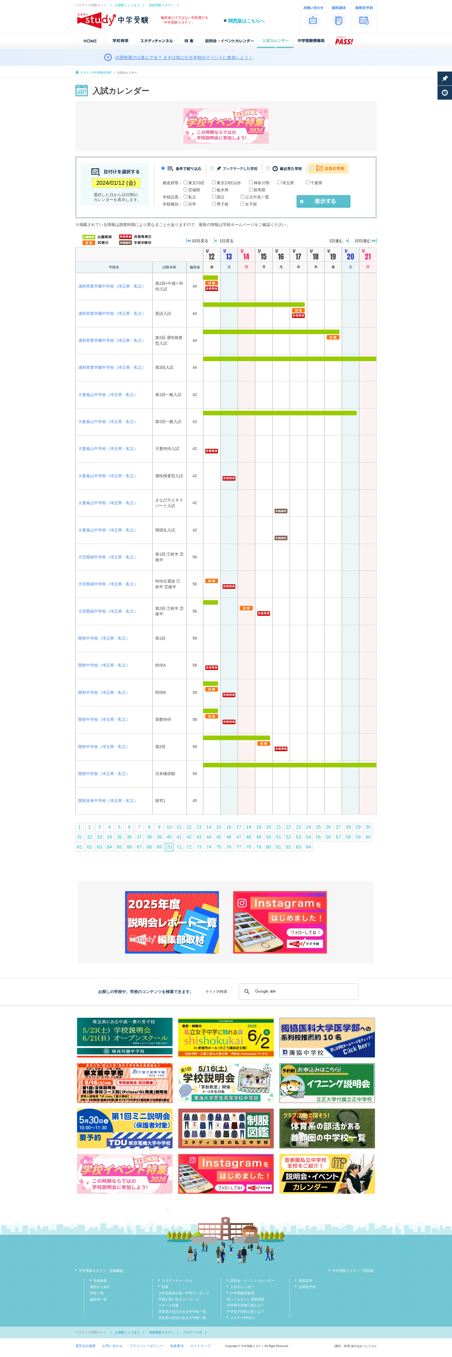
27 (338, 827)
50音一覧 (97, 1293)
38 (149, 837)
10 (169, 827)
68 (149, 847)
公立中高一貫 (257, 197)
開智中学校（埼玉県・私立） (104, 638)
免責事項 (177, 1346)
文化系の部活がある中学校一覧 (182, 1318)
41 (179, 837)
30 (368, 827)
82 (288, 847)
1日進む (336, 240)
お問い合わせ (112, 1346)
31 (79, 837)
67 (139, 847)
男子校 (223, 204)
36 (129, 837)
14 (209, 827)
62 (89, 847)
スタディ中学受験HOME (95, 72)
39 (159, 837)
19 (258, 827)
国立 (221, 197)
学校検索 (100, 1281)
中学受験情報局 (242, 1293)
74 (209, 847)
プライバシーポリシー (146, 1346)
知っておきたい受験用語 (245, 1299)
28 (348, 827)
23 (298, 827)
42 (189, 837)
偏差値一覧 (98, 1299)
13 (199, 827)
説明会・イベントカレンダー (252, 1281)
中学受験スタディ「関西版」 (354, 1271)
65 (119, 847)
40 (169, 837)
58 (348, 837)
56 (328, 837)
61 (79, 847)
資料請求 (305, 1281)
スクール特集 (168, 1305)
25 (318, 827)
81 (278, 847)
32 (89, 837)
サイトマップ (200, 1346)
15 (218, 827)
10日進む (362, 240)
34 (109, 837)
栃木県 (223, 190)
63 (99, 847)
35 (119, 837)
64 (109, 847)
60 (368, 837)
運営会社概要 (85, 1346)
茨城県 (194, 190)
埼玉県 (288, 183)
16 (228, 827)
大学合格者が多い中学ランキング (184, 1293)
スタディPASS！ (243, 1318)
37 (139, 837)
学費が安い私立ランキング (178, 1299)
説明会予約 (307, 1287)
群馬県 (260, 190)
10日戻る (200, 240)
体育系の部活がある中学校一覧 (182, 1312)
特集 (165, 1287)
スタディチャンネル (177, 1281)
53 (298, 837)
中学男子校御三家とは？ (245, 1305)
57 (338, 837)
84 (308, 847)
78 (248, 847)
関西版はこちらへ (246, 20)
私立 (192, 197)
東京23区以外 (229, 183)
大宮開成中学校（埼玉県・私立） (108, 557)
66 (129, 847)
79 (258, 847)
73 (199, 847)
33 (99, 837)
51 (278, 837)
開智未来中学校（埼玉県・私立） (108, 800)
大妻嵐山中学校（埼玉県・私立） (108, 394)
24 (308, 827)
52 (288, 837)
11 (179, 827)
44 (209, 837)
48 (248, 837)
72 (189, 847)
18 (248, 827)
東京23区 (196, 183)
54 (308, 837)
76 (228, 847)
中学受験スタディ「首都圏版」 (103, 1271)
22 (288, 827)
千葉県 (316, 183)
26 (328, 827)
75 (218, 847)
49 (258, 837)
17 (238, 827)
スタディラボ (192, 1332)
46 (228, 837)
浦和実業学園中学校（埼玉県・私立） (112, 286)
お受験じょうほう (127, 5)
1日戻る (227, 240)
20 (268, 827)
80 (268, 847)
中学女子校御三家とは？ (245, 1312)
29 (358, 827)
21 (278, 827)
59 (358, 837)
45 (218, 837)
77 (238, 847)
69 (159, 847)
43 (199, 837)
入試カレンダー (242, 1287)
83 (298, 847)
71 (179, 847)
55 (318, 837)
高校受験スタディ (161, 5)
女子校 (251, 204)
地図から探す (100, 1287)
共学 (192, 204)
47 (238, 837)
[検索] (298, 991)
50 (268, 837)
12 (189, 827)
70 (169, 847)
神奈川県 (261, 183)
